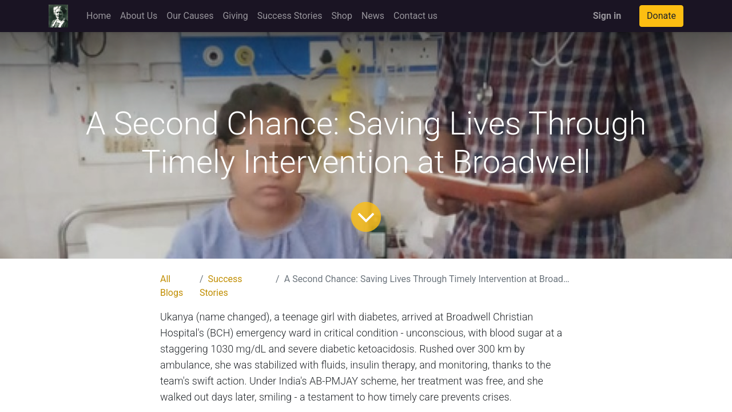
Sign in (607, 15)
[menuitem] (99, 16)
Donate (661, 15)
